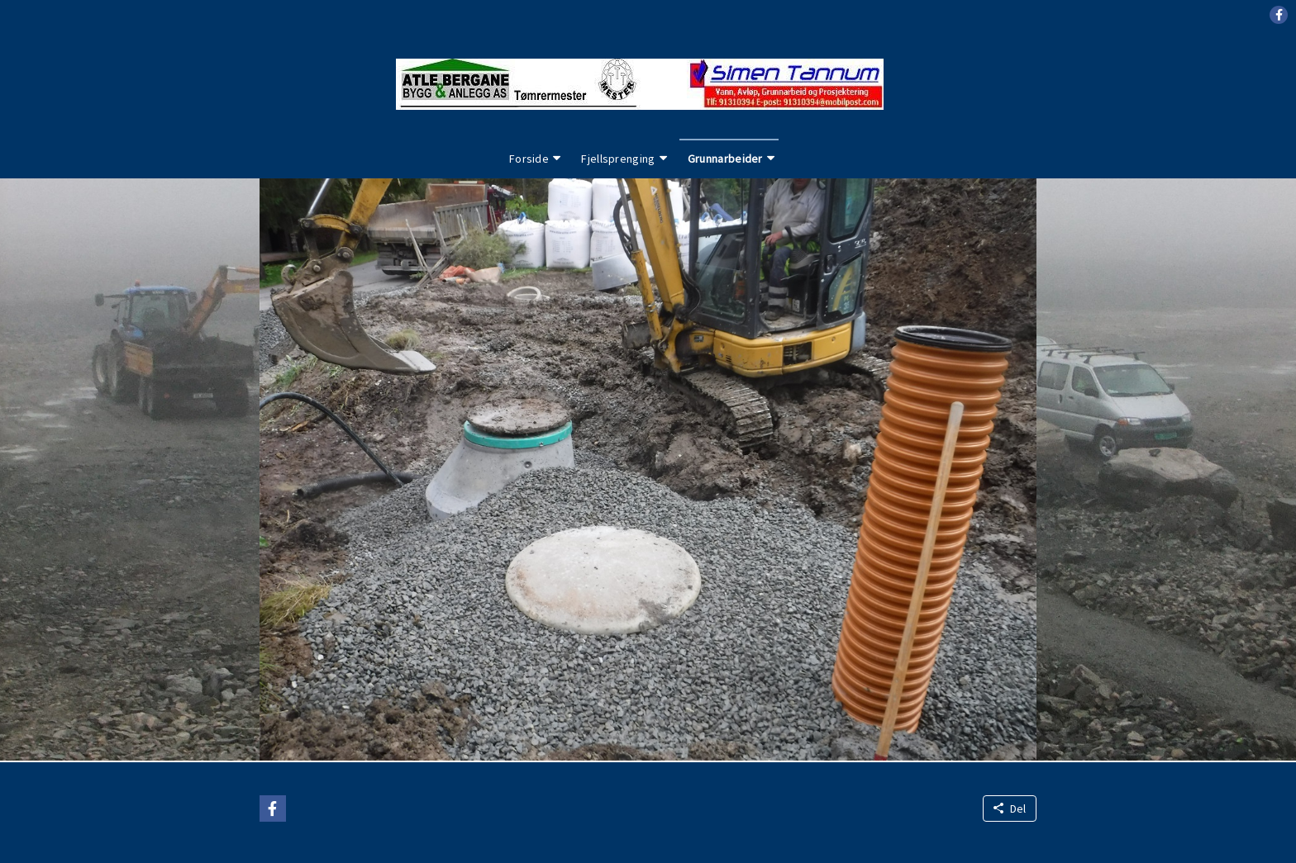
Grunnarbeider (725, 158)
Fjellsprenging (618, 158)
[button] (1279, 15)
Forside (529, 158)
